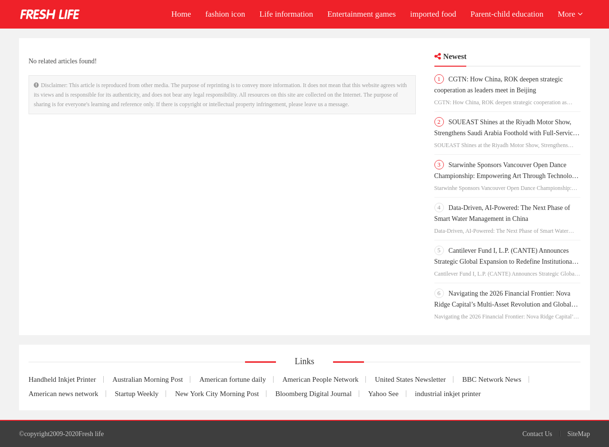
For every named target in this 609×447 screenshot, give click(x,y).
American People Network (320, 379)
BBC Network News (491, 379)
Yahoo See (383, 393)
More (570, 14)
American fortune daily (232, 379)
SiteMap (579, 433)
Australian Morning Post (147, 379)
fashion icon (226, 14)
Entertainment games (361, 14)
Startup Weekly (136, 393)
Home (181, 14)
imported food (433, 14)
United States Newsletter (410, 379)
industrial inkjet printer (448, 393)
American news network (63, 393)
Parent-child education (507, 14)
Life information (286, 14)
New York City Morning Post (217, 393)
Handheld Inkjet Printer (62, 379)
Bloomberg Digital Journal (313, 393)
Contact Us (537, 433)
